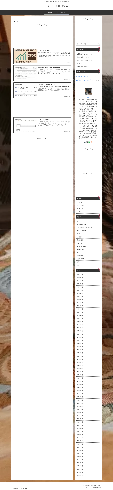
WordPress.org (81, 212)
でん (95, 76)
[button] (99, 44)
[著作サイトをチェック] (85, 142)
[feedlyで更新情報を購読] (89, 142)
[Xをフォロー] (87, 142)
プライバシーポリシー (95, 485)
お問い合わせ (86, 485)
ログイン (79, 202)
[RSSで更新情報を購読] (92, 142)
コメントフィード (82, 209)
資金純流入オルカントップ (84, 54)
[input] (88, 44)
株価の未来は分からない (84, 57)
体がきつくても (81, 63)
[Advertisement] (42, 36)
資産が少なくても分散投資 (84, 76)
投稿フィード (80, 205)
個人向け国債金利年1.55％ (84, 60)
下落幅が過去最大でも (83, 66)
